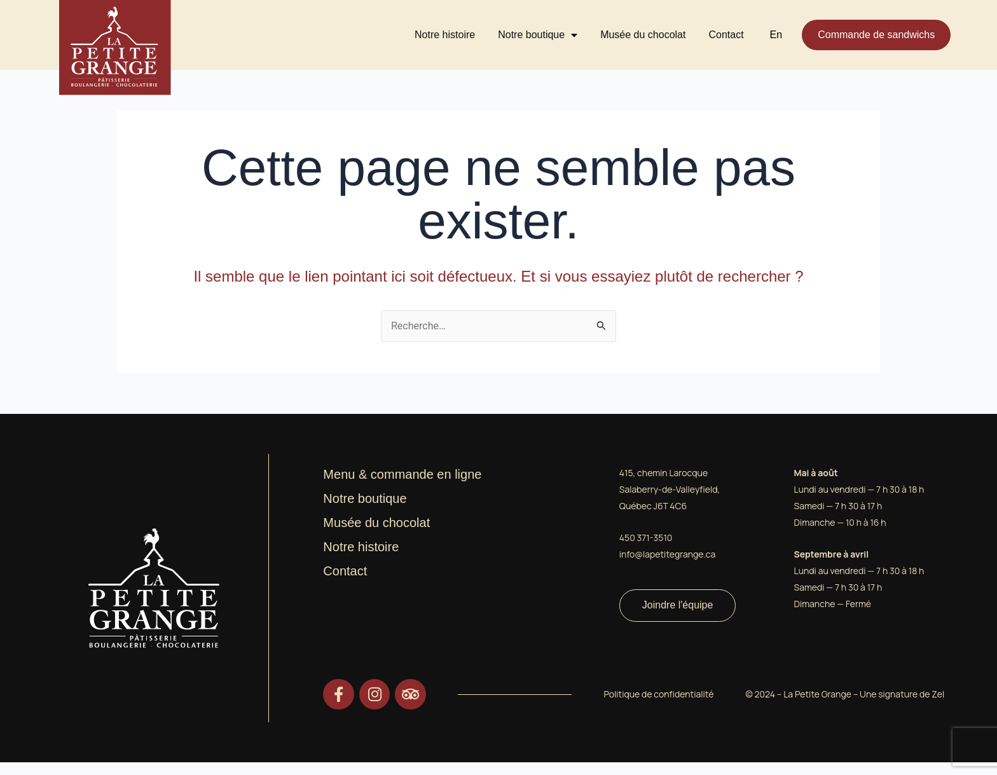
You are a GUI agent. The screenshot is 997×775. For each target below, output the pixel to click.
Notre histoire (445, 34)
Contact (725, 34)
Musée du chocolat (642, 34)
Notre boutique (537, 35)
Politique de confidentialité (658, 693)
